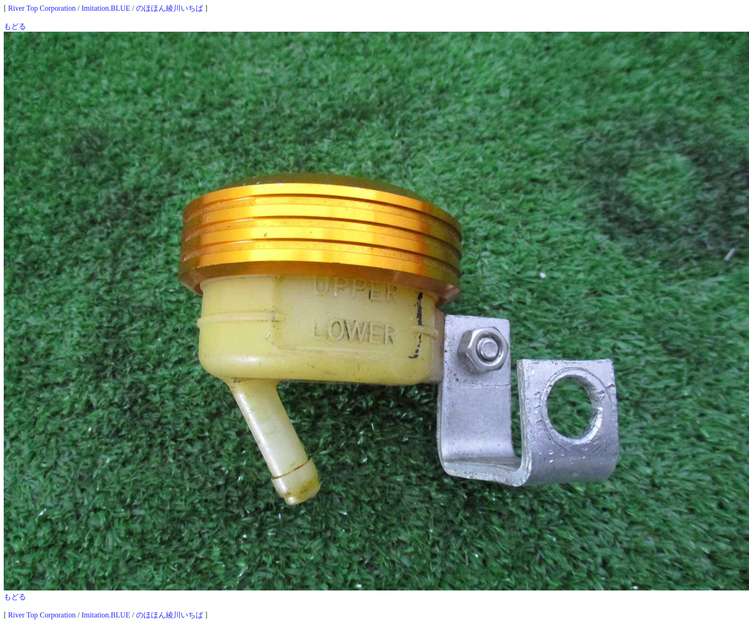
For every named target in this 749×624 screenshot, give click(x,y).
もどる (15, 26)
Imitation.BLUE (106, 8)
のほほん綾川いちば (169, 8)
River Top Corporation (41, 8)
